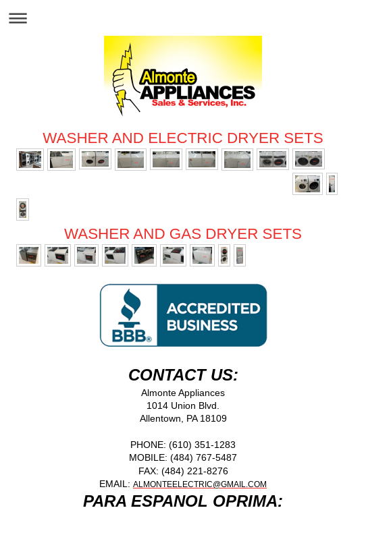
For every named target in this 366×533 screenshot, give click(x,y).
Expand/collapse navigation (183, 17)
